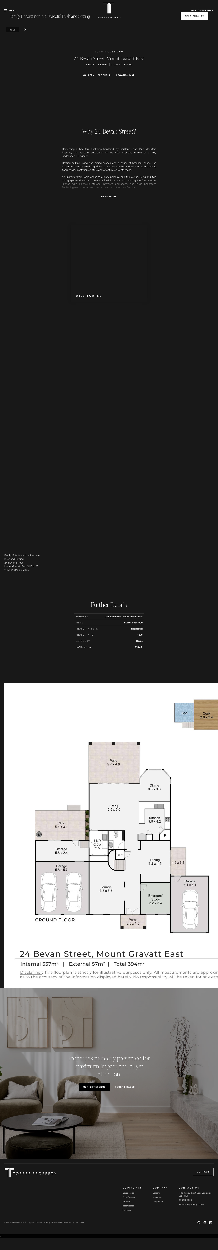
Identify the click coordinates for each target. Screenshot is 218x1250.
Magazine (157, 1197)
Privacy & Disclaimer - (14, 1222)
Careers (156, 1192)
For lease (127, 1210)
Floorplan (105, 75)
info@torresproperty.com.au (191, 1204)
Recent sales (128, 1205)
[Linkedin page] (211, 1223)
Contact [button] (203, 1171)
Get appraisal (129, 1192)
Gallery (88, 75)
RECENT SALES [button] (125, 1086)
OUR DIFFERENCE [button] (202, 10)
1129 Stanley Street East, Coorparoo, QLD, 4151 (195, 1194)
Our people (158, 1201)
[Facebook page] (199, 1223)
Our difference (129, 1197)
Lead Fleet (79, 1222)
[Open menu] (12, 10)
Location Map (125, 75)
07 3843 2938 (185, 1200)
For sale (126, 1201)
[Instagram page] (205, 1223)
